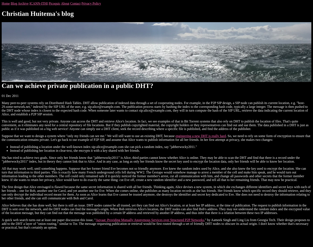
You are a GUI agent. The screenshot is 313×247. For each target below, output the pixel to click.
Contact (75, 3)
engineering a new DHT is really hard (201, 136)
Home (6, 3)
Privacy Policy (91, 3)
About (65, 3)
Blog (14, 3)
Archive (23, 3)
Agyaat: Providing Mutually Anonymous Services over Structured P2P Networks (150, 220)
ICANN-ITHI (38, 3)
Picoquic (54, 3)
